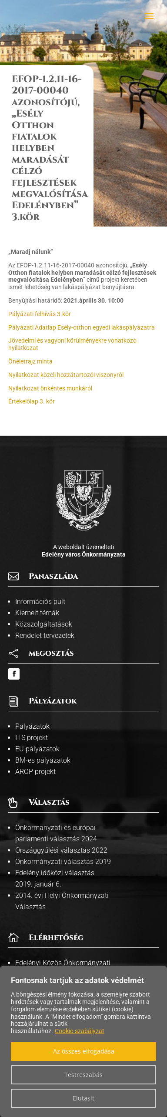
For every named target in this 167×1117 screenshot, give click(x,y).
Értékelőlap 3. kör (31, 401)
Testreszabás (83, 1074)
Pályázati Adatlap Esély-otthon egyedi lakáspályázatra (81, 327)
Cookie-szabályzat (79, 1030)
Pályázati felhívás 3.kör (39, 313)
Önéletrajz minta (30, 361)
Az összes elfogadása (83, 1051)
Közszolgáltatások (43, 624)
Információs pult (40, 601)
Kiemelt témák (37, 613)
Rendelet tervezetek (44, 635)
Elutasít (83, 1098)
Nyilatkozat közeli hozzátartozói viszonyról (66, 374)
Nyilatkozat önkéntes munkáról (50, 388)
